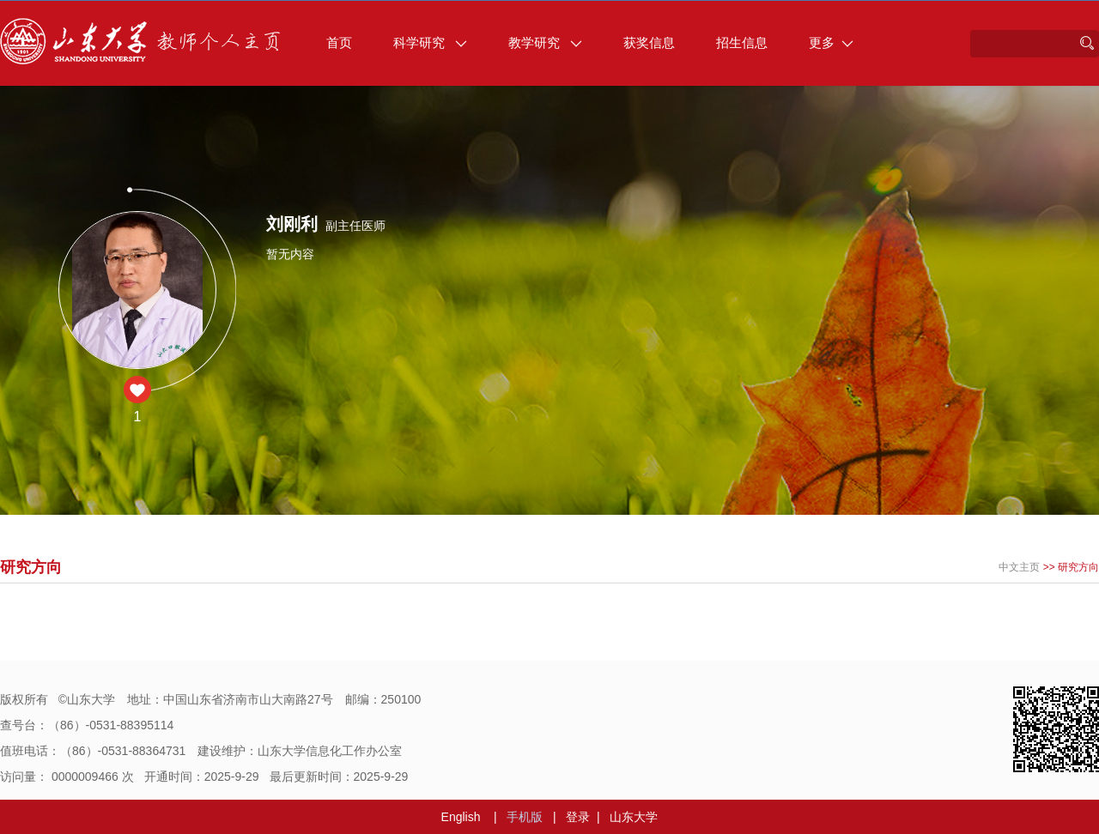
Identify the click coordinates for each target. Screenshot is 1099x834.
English (461, 817)
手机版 (525, 817)
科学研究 (430, 42)
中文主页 (1019, 567)
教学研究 (545, 42)
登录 (578, 817)
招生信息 (742, 42)
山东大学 (634, 817)
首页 (339, 42)
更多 (831, 42)
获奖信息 (649, 42)
